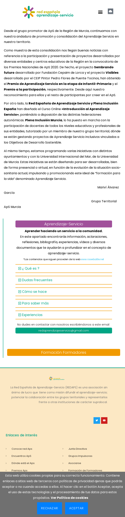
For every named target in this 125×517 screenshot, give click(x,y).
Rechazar (49, 508)
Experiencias (32, 315)
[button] (100, 12)
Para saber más (35, 303)
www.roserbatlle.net (92, 259)
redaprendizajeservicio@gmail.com (63, 330)
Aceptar (76, 508)
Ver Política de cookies (69, 498)
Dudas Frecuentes (37, 280)
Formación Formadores (63, 352)
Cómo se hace (34, 291)
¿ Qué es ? (30, 268)
